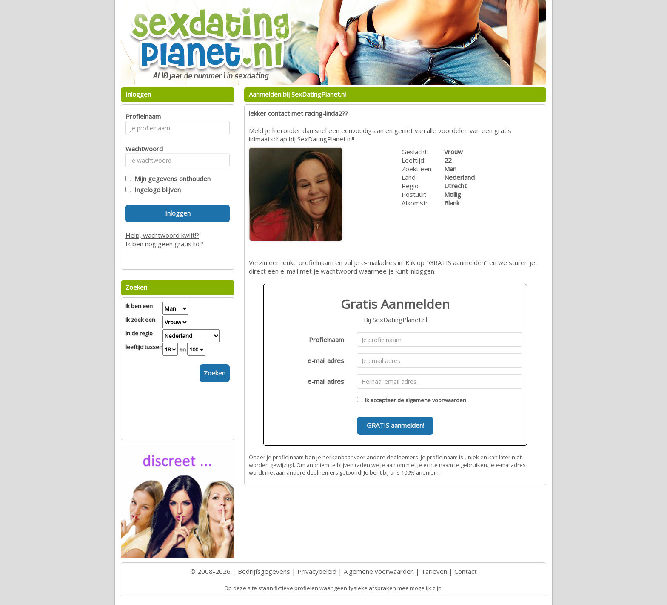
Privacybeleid (316, 571)
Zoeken (214, 373)
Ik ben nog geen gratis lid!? (164, 243)
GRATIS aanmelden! (395, 425)
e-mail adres (326, 360)
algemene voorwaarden (435, 400)
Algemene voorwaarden (379, 571)
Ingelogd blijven (156, 189)
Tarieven (434, 571)
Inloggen (178, 213)
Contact (465, 571)
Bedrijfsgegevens (264, 571)
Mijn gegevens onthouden (171, 178)
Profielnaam (326, 339)
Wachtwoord (141, 148)
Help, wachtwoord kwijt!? (162, 235)
